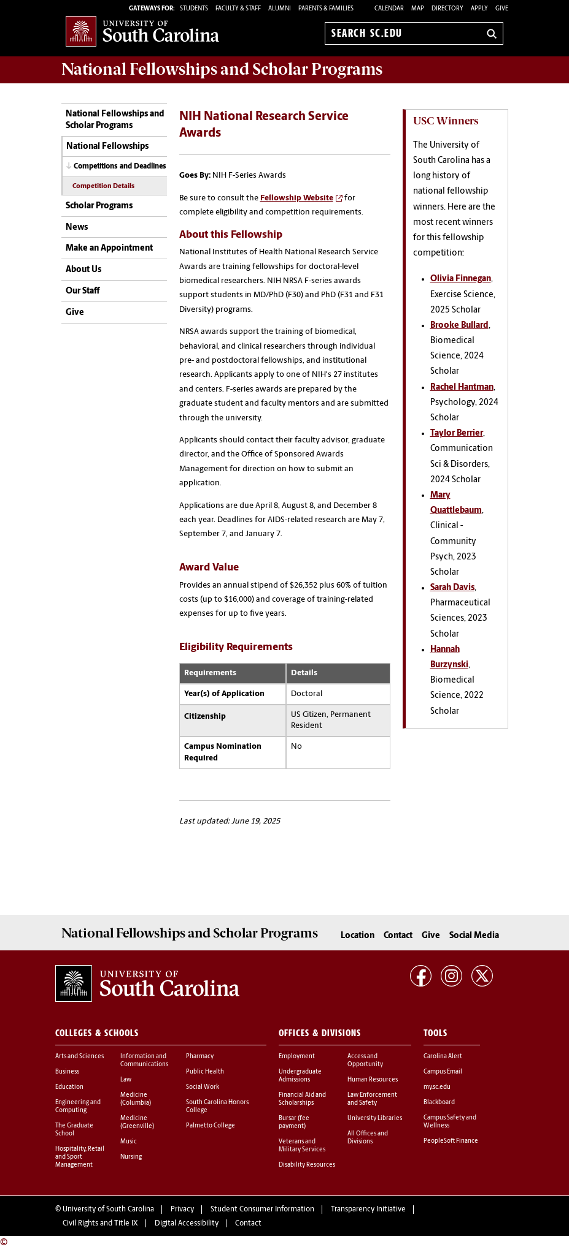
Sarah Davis (452, 588)
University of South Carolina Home (142, 31)
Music (128, 1141)
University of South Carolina (108, 1209)
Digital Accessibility (187, 1223)
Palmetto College (210, 1126)
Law (125, 1080)
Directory (447, 9)
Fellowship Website (296, 198)
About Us (83, 270)
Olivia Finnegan (460, 279)
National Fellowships (107, 147)
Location (357, 936)
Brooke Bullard (459, 325)
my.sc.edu (437, 1087)
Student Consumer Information (262, 1209)
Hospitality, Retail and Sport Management (79, 1157)
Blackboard (439, 1102)
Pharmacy (200, 1056)
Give (501, 9)
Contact (398, 936)
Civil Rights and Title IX (100, 1223)
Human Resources (372, 1080)
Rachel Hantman (462, 387)
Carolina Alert (443, 1056)
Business (67, 1072)
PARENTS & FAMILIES (326, 9)
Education (69, 1087)
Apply (479, 9)
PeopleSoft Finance (451, 1141)
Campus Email (443, 1072)
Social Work (202, 1087)
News (77, 227)
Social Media (474, 936)
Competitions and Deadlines (120, 166)
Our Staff (82, 291)
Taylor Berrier (456, 433)
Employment (297, 1056)
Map (417, 9)
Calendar (389, 9)
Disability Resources (307, 1165)
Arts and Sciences (79, 1056)
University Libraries (374, 1118)
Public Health (205, 1072)
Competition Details (103, 186)
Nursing (131, 1157)
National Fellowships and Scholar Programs (115, 120)
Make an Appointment (109, 248)
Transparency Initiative (368, 1209)
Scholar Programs (99, 206)
